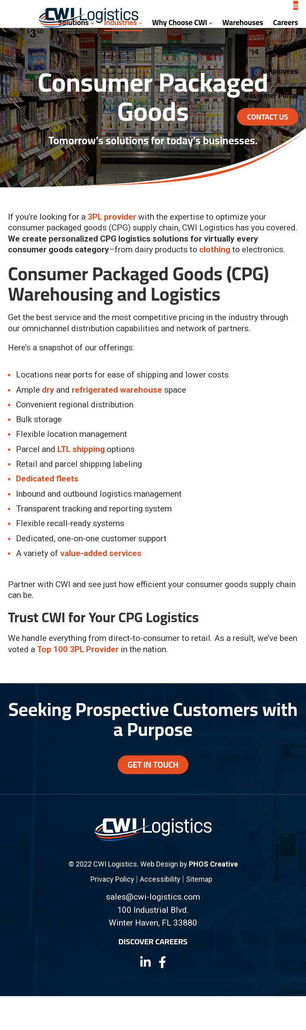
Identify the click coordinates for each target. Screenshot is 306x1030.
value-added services (100, 553)
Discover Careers (152, 941)
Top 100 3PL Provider (78, 649)
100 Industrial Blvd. (153, 910)
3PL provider (112, 217)
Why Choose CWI (182, 22)
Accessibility (160, 879)
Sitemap (199, 879)
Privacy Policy (112, 879)
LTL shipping (81, 449)
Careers (285, 22)
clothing (214, 249)
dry (48, 390)
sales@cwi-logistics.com (153, 897)
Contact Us (267, 117)
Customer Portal (271, 95)
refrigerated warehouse (117, 390)
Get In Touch (153, 764)
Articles (285, 46)
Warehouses (242, 22)
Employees (280, 71)
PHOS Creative (213, 864)
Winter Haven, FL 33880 (153, 923)
